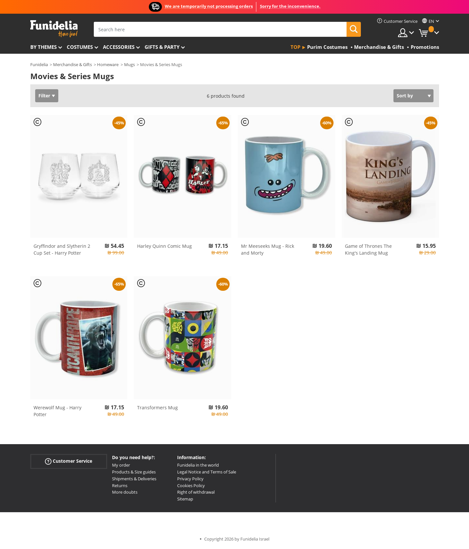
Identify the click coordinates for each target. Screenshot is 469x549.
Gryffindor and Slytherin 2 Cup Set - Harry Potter (62, 249)
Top (295, 47)
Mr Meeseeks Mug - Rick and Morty (267, 249)
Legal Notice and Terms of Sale (206, 472)
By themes (43, 47)
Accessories (119, 47)
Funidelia (39, 64)
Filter (44, 95)
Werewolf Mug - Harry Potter (57, 410)
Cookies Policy (191, 485)
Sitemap (185, 499)
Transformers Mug (157, 407)
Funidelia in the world (198, 465)
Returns (119, 485)
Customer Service (68, 461)
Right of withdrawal (196, 492)
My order (121, 465)
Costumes (80, 47)
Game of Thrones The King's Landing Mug (368, 249)
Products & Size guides (134, 472)
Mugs (129, 64)
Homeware (108, 64)
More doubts (124, 492)
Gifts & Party (162, 47)
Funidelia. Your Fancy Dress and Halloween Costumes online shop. (54, 28)
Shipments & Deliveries (134, 479)
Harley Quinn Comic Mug (164, 246)
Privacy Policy (190, 479)
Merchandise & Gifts (72, 64)
